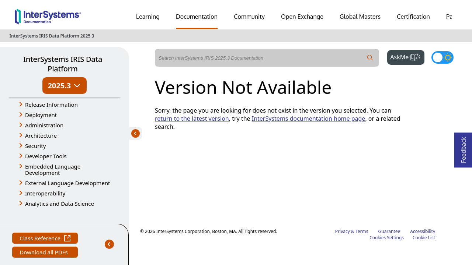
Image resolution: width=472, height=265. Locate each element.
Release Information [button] (51, 104)
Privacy (342, 176)
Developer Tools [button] (45, 156)
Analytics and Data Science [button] (59, 203)
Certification (413, 16)
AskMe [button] (407, 56)
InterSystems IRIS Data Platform (62, 64)
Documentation (197, 16)
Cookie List (424, 183)
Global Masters (360, 16)
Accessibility (422, 176)
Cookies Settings (386, 183)
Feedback (463, 147)
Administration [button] (44, 125)
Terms (361, 176)
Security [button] (35, 145)
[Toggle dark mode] (442, 57)
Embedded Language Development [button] (52, 169)
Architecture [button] (41, 135)
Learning (148, 16)
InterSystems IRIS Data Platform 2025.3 (52, 36)
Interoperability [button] (45, 193)
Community (249, 16)
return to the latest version (192, 118)
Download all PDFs (44, 239)
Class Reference (45, 225)
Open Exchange (302, 16)
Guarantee (389, 176)
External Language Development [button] (67, 183)
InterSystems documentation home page (308, 118)
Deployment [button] (41, 115)
